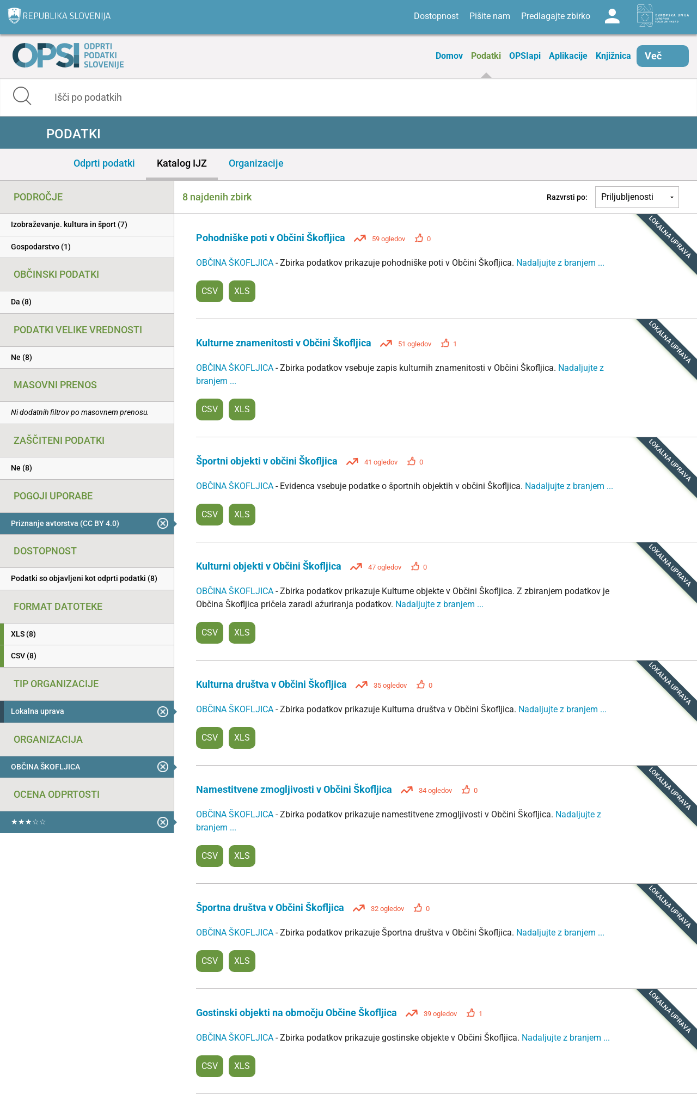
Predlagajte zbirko (555, 16)
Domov (449, 56)
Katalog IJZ (182, 163)
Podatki (486, 56)
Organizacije (256, 163)
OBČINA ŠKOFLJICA (236, 263)
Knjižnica (613, 56)
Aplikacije (568, 56)
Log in (612, 16)
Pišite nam (489, 16)
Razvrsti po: (567, 197)
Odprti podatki (104, 163)
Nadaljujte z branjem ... (560, 263)
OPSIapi (525, 56)
